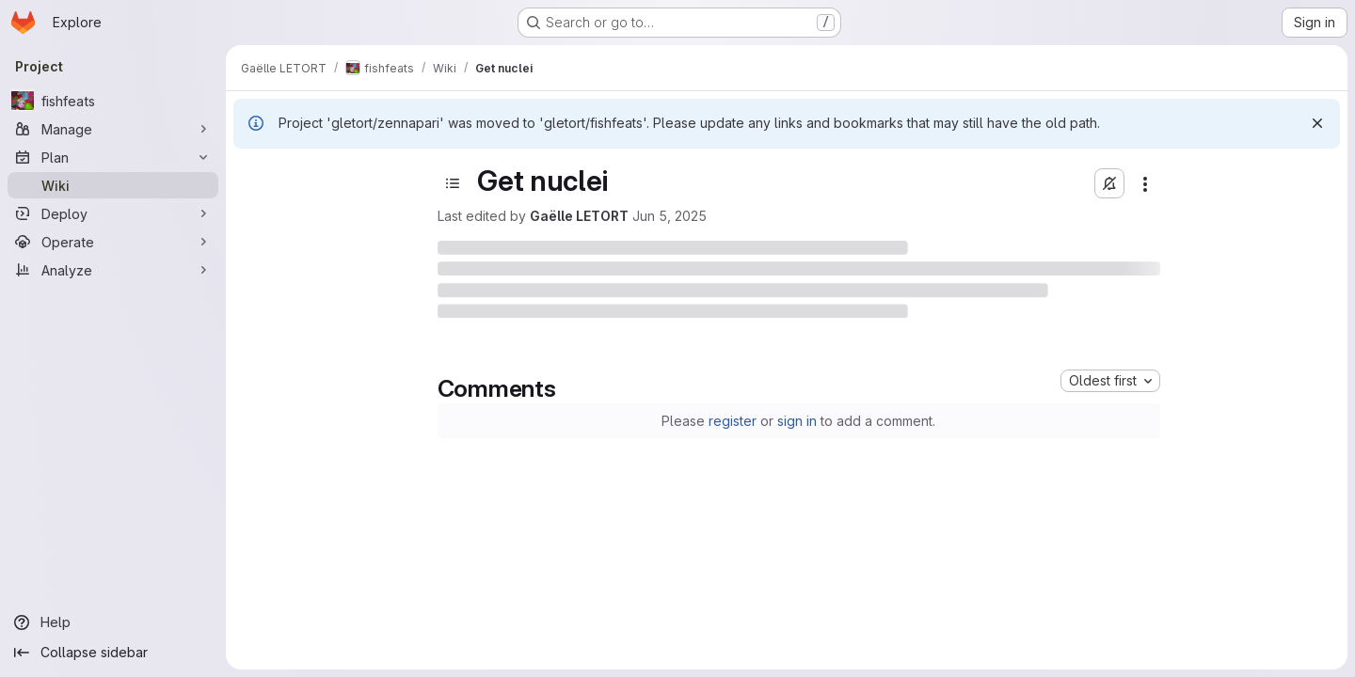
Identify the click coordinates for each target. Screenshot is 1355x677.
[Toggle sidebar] (453, 183)
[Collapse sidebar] (113, 652)
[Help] (113, 622)
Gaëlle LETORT (579, 216)
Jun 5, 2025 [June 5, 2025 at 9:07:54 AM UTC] (669, 216)
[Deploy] (113, 213)
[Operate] (113, 241)
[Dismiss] (1317, 123)
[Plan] (113, 157)
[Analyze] (113, 270)
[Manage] (113, 129)
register (733, 421)
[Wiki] (113, 185)
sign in (797, 421)
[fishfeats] (113, 100)
